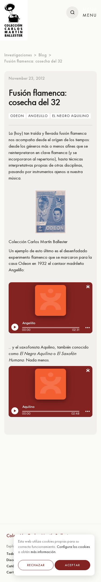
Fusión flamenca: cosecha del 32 (33, 61)
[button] (89, 12)
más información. (43, 551)
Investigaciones (18, 55)
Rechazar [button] (36, 565)
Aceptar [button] (72, 565)
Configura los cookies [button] (73, 546)
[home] (13, 20)
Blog (43, 55)
